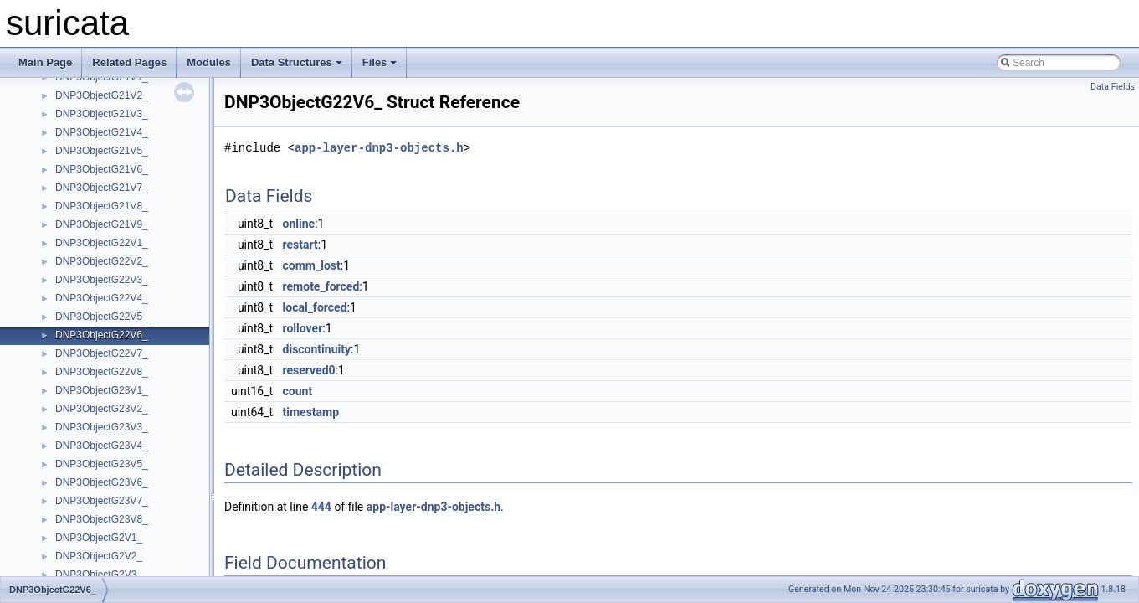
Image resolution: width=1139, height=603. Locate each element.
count (298, 391)
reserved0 (309, 370)
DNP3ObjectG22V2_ (101, 261)
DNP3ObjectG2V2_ (98, 556)
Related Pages (129, 62)
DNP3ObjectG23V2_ (101, 409)
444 (321, 506)
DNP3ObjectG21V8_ (101, 206)
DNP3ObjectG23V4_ (101, 445)
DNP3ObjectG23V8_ (101, 519)
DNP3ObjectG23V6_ (101, 482)
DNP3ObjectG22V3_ (101, 280)
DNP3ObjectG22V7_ (101, 353)
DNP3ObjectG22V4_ (101, 298)
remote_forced (321, 286)
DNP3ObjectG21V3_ (101, 114)
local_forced (315, 307)
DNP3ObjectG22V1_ (101, 243)
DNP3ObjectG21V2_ (101, 95)
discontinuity (317, 349)
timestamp (311, 412)
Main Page (45, 62)
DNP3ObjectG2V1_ (98, 538)
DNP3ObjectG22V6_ (101, 335)
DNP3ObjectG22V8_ (101, 372)
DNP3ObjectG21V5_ (101, 151)
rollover (303, 328)
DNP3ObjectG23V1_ (101, 390)
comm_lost (312, 265)
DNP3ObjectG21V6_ (101, 169)
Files (380, 62)
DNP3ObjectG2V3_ (98, 574)
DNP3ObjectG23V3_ (101, 427)
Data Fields (1112, 86)
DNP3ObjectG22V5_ (101, 316)
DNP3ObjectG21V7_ (101, 187)
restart (300, 244)
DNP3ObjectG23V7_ (101, 501)
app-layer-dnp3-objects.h (379, 148)
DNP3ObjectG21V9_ (101, 224)
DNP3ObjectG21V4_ (101, 132)
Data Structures (296, 62)
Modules (209, 62)
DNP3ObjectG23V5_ (101, 464)
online (299, 223)
